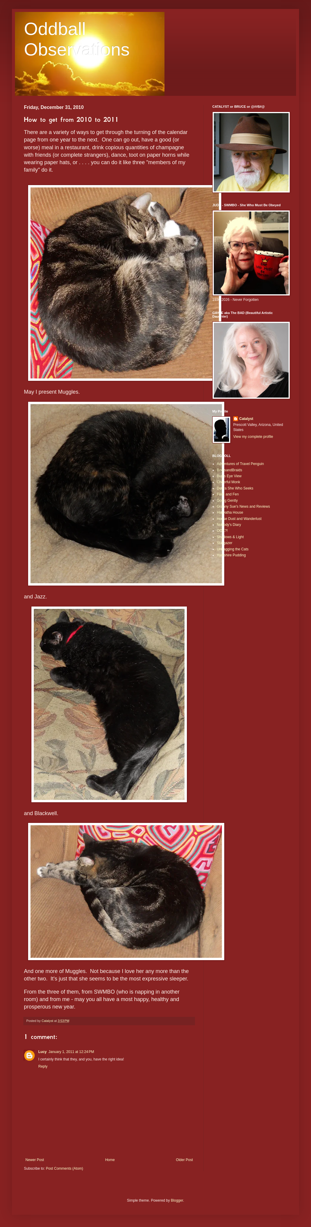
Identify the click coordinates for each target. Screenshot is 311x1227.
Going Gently (227, 500)
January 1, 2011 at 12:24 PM (71, 1052)
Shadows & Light (230, 537)
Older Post (184, 1160)
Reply (43, 1066)
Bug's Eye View (229, 476)
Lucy (42, 1052)
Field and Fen (228, 494)
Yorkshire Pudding (231, 555)
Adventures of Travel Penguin (240, 464)
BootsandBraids (229, 470)
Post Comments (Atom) (64, 1168)
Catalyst (246, 419)
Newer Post (34, 1160)
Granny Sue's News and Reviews (243, 506)
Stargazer (224, 543)
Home (110, 1160)
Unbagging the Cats (233, 549)
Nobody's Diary (229, 525)
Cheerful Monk (228, 482)
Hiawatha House (230, 512)
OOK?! (222, 531)
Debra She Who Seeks (235, 488)
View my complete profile (253, 437)
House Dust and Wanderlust (239, 519)
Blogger (177, 1200)
